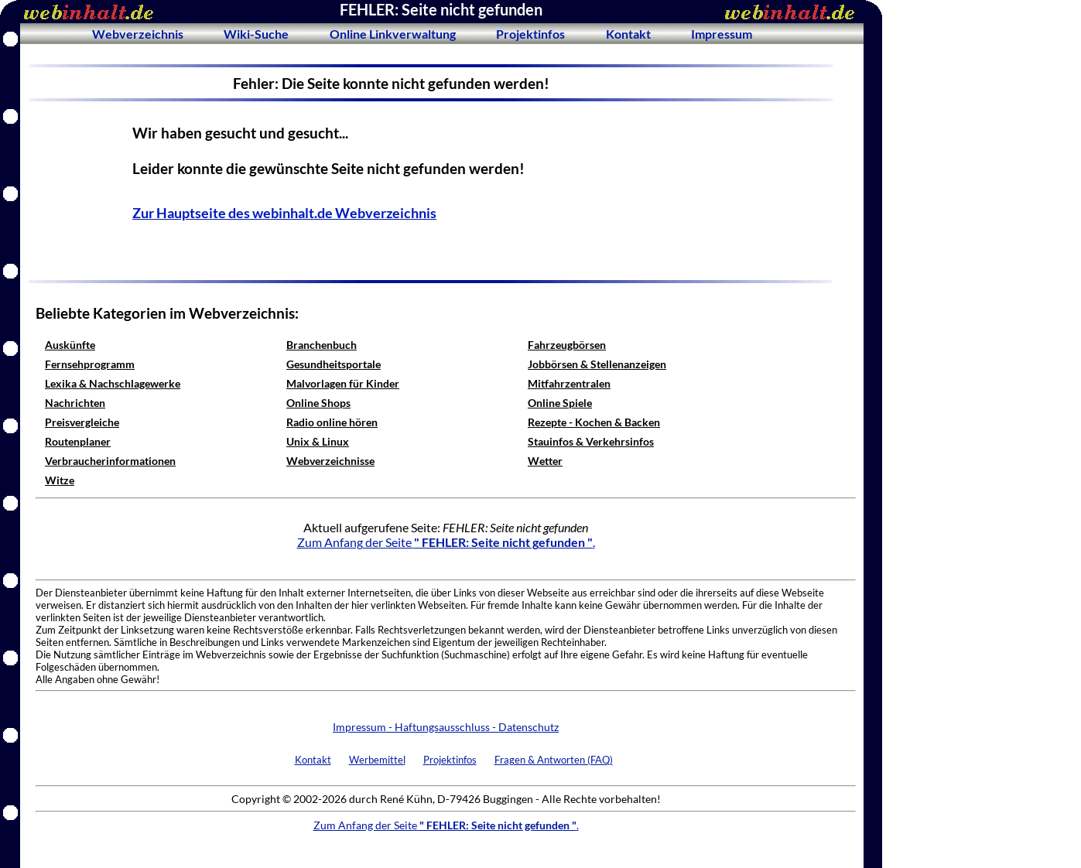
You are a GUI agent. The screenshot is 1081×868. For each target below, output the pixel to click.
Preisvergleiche (82, 422)
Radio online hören (332, 422)
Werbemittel (377, 760)
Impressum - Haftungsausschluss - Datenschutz (446, 726)
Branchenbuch (321, 344)
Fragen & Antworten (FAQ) (553, 760)
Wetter (545, 460)
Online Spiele (560, 402)
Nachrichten (75, 402)
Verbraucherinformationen (110, 460)
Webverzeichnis (137, 33)
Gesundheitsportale (333, 364)
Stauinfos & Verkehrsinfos (591, 441)
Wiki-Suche (256, 33)
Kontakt (628, 33)
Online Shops (318, 402)
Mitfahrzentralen (569, 383)
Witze (59, 480)
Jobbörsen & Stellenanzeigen (597, 364)
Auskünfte (70, 344)
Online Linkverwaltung (393, 33)
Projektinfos (530, 33)
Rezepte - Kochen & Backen (594, 422)
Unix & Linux (317, 441)
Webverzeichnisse (330, 460)
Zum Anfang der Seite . (446, 542)
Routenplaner (78, 441)
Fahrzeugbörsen (567, 344)
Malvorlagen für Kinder (342, 383)
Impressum (721, 33)
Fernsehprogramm (90, 364)
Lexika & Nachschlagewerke (112, 383)
